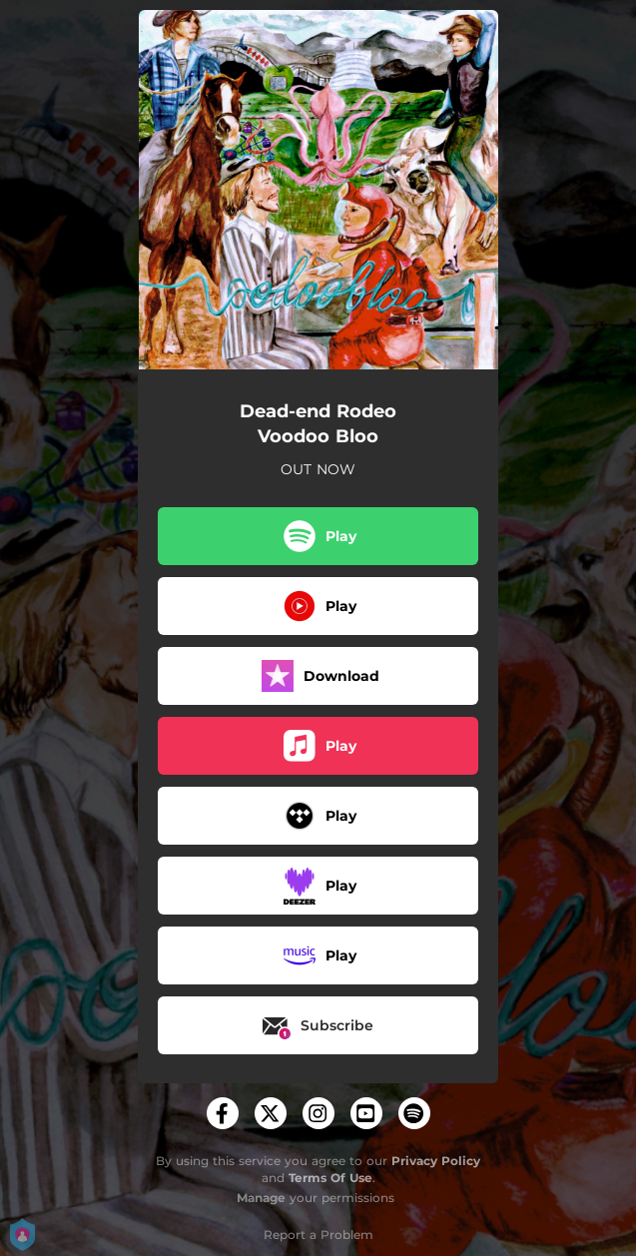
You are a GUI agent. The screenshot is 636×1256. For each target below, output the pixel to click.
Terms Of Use (330, 1177)
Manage (261, 1197)
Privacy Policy (435, 1160)
